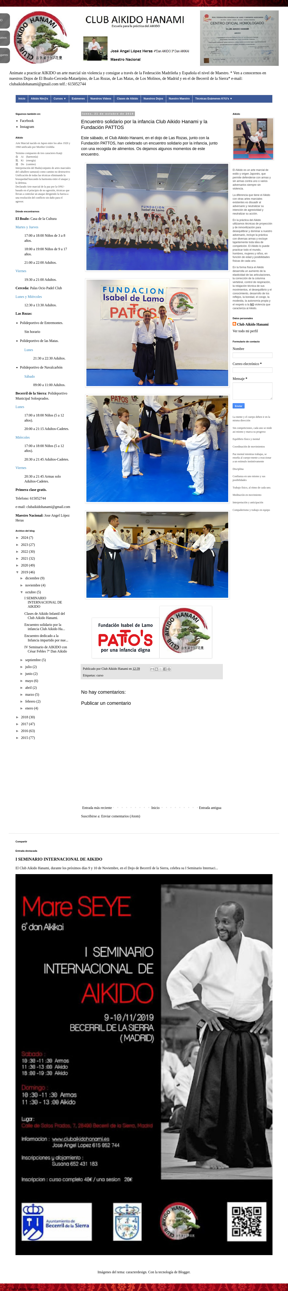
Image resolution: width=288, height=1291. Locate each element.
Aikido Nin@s (39, 98)
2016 (25, 731)
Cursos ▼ (60, 98)
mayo (29, 681)
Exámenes (78, 98)
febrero (30, 701)
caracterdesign (136, 1272)
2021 (25, 558)
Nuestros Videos (100, 98)
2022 (25, 551)
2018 (25, 717)
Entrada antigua (210, 808)
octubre (31, 592)
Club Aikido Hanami (253, 324)
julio (29, 667)
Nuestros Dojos (153, 98)
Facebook (27, 121)
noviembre (33, 585)
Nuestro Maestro (179, 98)
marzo (30, 694)
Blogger (184, 1272)
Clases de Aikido (127, 98)
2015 (25, 738)
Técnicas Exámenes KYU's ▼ (213, 98)
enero (29, 708)
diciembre (32, 578)
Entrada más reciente (97, 808)
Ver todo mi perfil (245, 331)
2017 (25, 724)
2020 (25, 565)
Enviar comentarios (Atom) (120, 816)
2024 (25, 537)
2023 (25, 545)
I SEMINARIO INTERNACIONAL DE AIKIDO (43, 602)
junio (29, 674)
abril (29, 687)
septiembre (33, 660)
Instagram (27, 127)
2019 (25, 572)
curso (99, 675)
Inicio (21, 98)
